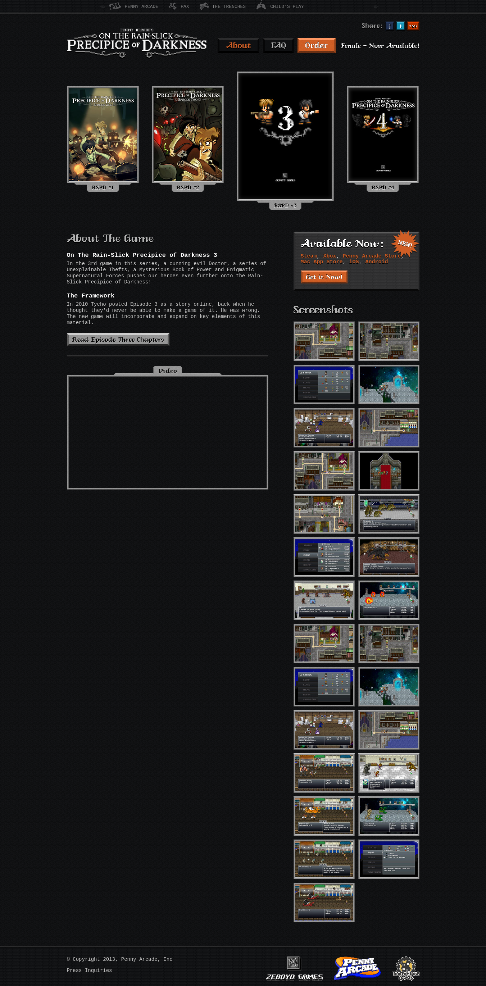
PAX (185, 6)
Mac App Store (322, 262)
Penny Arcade (142, 6)
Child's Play (287, 6)
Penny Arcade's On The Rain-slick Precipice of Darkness (136, 43)
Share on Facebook (389, 26)
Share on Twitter (400, 26)
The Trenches (229, 6)
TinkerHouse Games (405, 969)
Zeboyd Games (294, 969)
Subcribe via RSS (413, 26)
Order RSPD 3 (316, 45)
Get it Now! (324, 277)
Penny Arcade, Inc (147, 959)
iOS (354, 262)
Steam (309, 256)
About (238, 45)
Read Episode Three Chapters (118, 339)
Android (376, 262)
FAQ (278, 45)
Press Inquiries (89, 970)
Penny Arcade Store (372, 256)
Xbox (329, 256)
